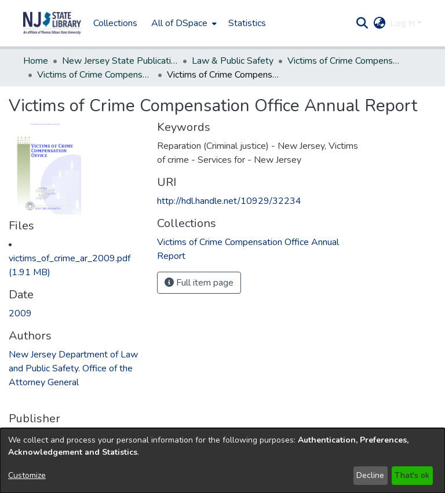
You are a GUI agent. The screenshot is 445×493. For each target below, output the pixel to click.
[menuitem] (183, 23)
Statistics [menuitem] (247, 23)
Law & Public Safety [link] (232, 60)
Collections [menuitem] (115, 23)
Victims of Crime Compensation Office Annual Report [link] (95, 74)
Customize (27, 475)
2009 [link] (20, 313)
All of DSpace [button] (179, 23)
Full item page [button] (199, 282)
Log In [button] (403, 23)
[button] (52, 23)
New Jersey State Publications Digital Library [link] (120, 60)
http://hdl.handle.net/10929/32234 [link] (229, 201)
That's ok (412, 475)
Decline (370, 475)
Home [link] (35, 60)
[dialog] (222, 460)
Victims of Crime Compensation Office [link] (345, 60)
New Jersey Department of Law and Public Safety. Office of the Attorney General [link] (73, 368)
